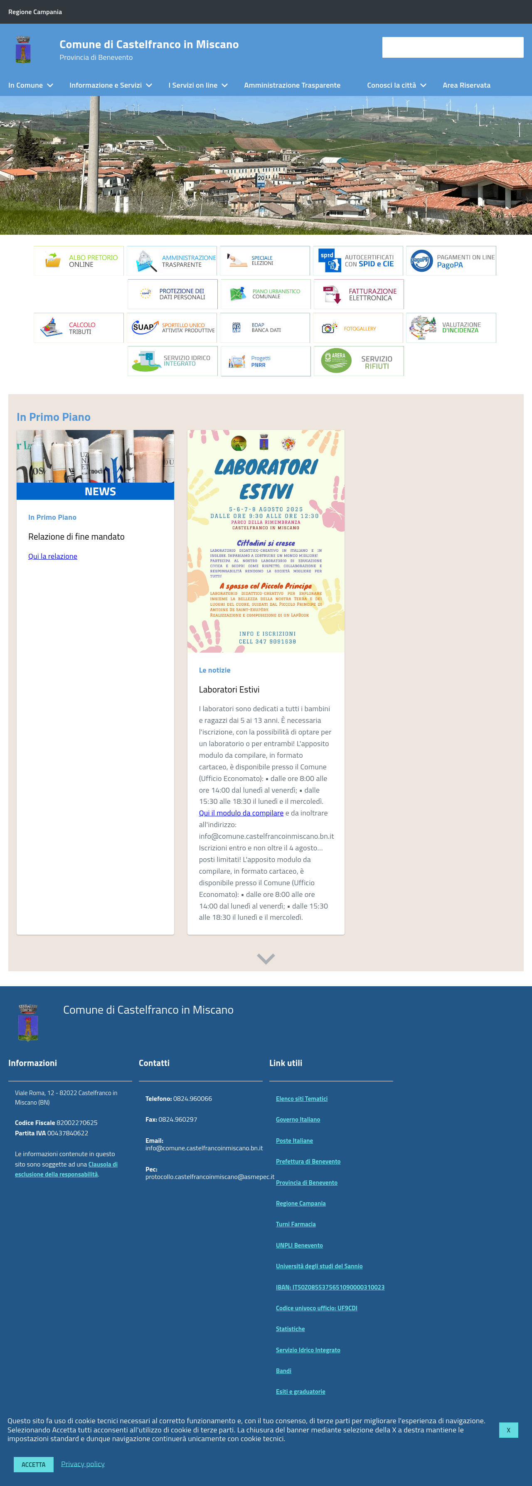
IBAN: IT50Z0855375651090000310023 (330, 1287)
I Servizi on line (192, 85)
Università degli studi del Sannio (319, 1266)
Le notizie (215, 669)
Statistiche (290, 1329)
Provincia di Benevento (306, 1182)
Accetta (34, 1464)
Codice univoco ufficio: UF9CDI (316, 1308)
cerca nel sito (406, 47)
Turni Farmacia (296, 1224)
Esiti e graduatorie (300, 1391)
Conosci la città (391, 85)
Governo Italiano (298, 1119)
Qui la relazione (52, 556)
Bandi (283, 1370)
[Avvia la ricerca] (513, 47)
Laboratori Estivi (229, 689)
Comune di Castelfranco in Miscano (149, 49)
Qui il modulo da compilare (241, 812)
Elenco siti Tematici (302, 1098)
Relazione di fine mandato (76, 536)
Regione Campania (301, 1203)
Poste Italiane (294, 1140)
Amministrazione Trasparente (292, 85)
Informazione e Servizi (105, 85)
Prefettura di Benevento (308, 1161)
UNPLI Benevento (299, 1245)
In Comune (25, 85)
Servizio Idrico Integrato (308, 1350)
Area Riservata (467, 85)
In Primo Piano (54, 417)
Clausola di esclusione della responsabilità (66, 1169)
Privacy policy (83, 1463)
